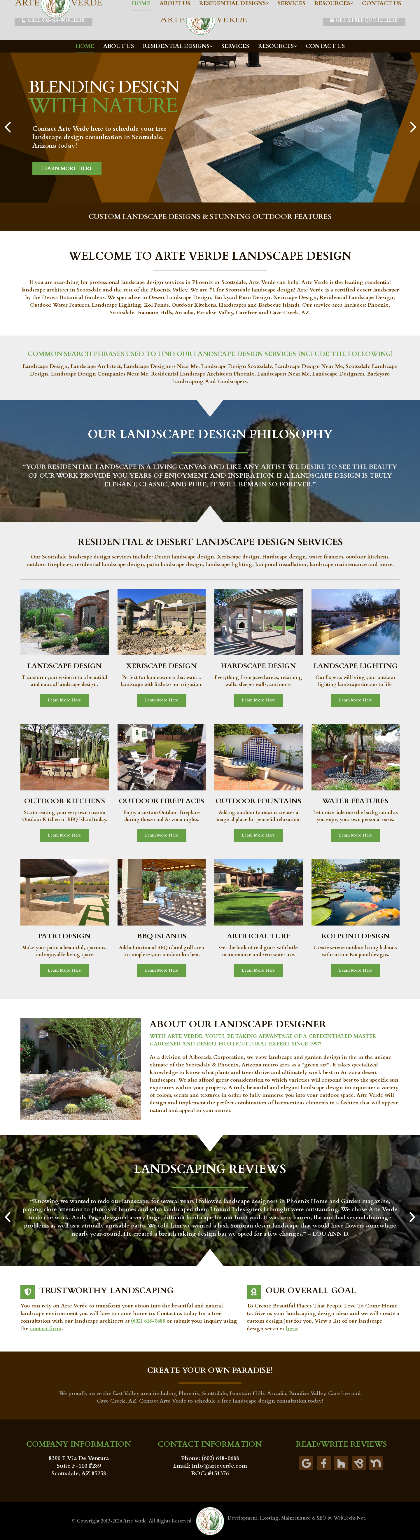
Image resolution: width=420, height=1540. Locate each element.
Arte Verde (134, 1521)
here (291, 1328)
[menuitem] (85, 46)
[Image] (64, 622)
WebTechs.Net (349, 1518)
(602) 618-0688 (148, 1321)
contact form (46, 1328)
